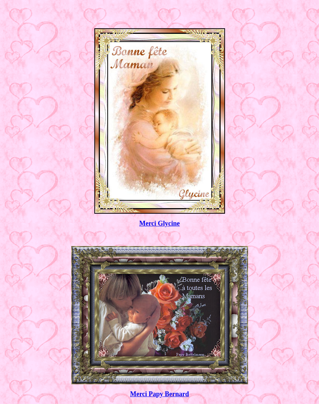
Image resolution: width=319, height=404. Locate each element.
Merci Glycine (159, 223)
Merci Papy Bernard (159, 394)
